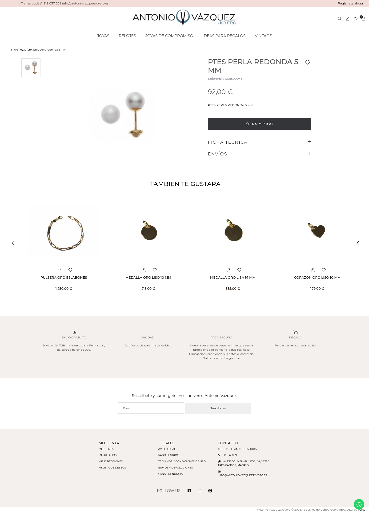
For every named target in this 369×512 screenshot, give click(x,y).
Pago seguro (168, 455)
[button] (14, 243)
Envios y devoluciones (175, 467)
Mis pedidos (107, 455)
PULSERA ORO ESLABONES (63, 277)
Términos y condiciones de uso (181, 461)
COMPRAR (260, 124)
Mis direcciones (111, 461)
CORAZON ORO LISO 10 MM (317, 277)
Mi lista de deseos (112, 467)
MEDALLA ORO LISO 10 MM (148, 277)
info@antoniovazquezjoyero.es (242, 475)
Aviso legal (167, 449)
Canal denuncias (171, 474)
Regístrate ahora (350, 3)
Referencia (216, 78)
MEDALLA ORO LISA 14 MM (233, 277)
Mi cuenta (106, 449)
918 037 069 (227, 455)
